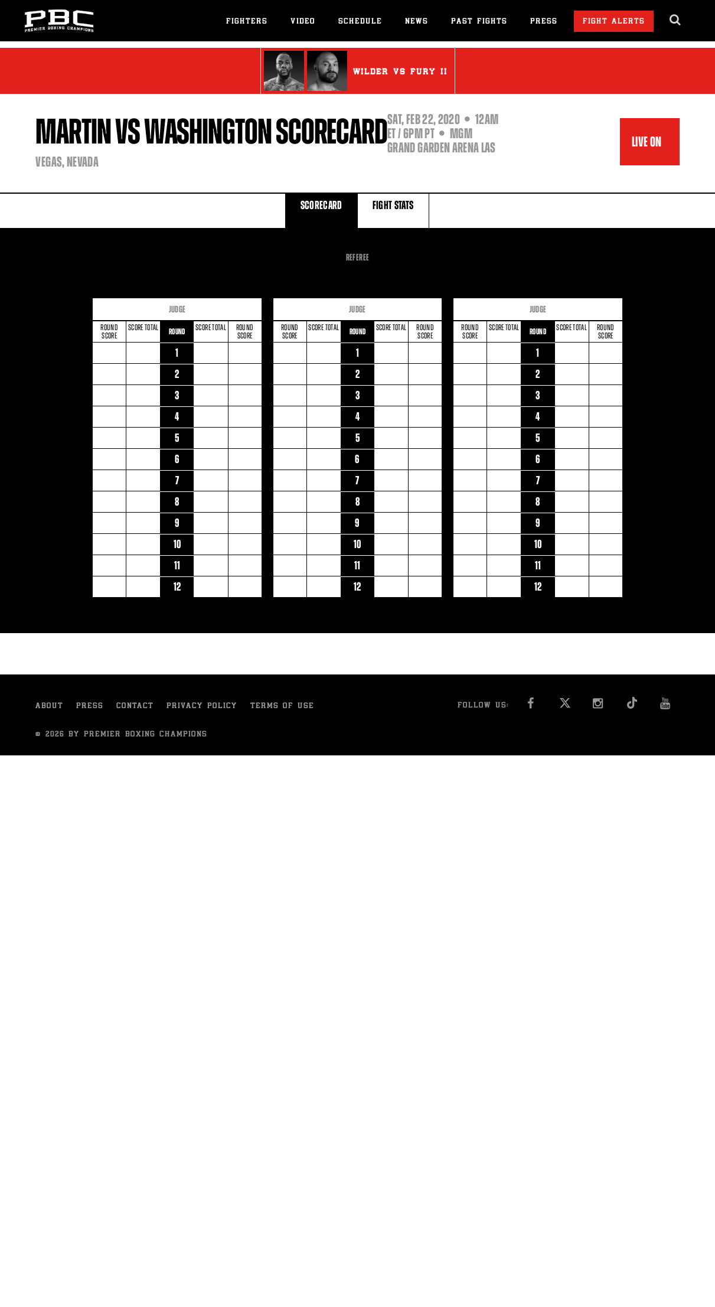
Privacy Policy (201, 706)
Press (543, 22)
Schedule (360, 22)
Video (302, 22)
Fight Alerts (614, 22)
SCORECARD (321, 210)
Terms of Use (282, 706)
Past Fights (479, 22)
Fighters (246, 22)
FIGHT (393, 210)
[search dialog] (676, 20)
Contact (135, 706)
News (416, 22)
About (49, 706)
